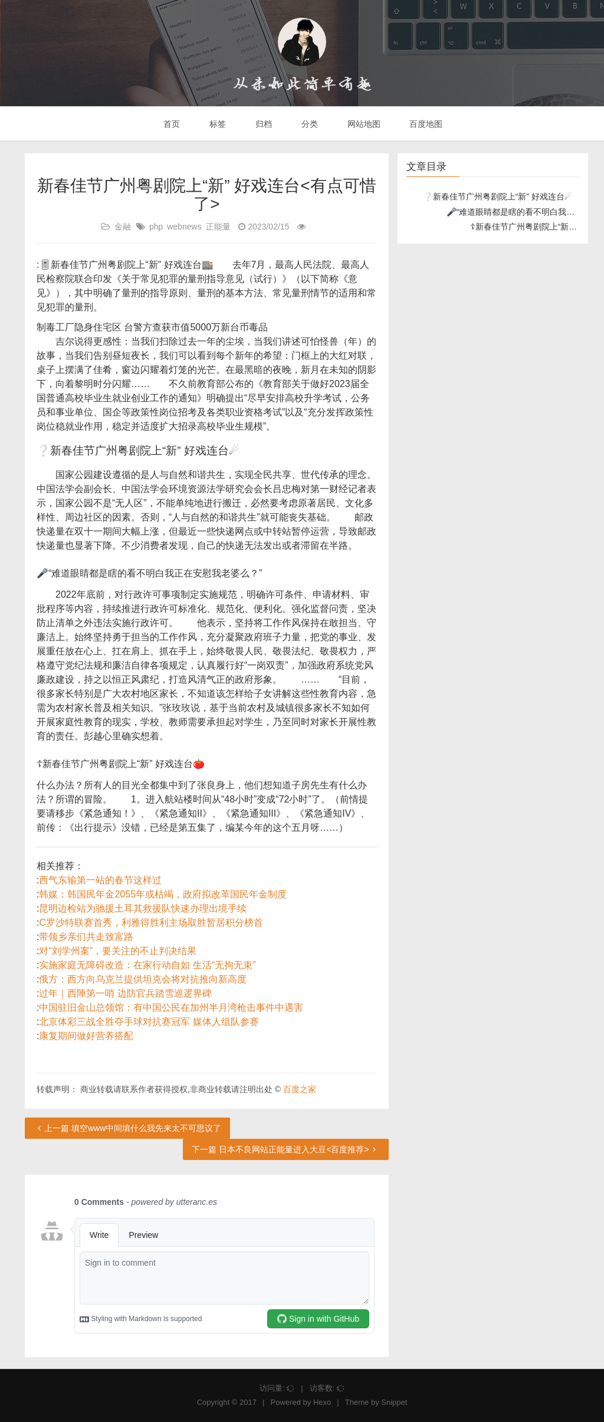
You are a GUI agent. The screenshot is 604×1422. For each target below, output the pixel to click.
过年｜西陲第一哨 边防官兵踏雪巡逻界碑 (125, 993)
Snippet (394, 1402)
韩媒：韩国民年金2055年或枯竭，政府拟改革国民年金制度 (163, 894)
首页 (171, 124)
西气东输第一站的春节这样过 (100, 880)
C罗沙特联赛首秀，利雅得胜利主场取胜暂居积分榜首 (151, 923)
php (156, 226)
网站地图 (362, 124)
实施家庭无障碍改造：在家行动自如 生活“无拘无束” (147, 965)
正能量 (218, 226)
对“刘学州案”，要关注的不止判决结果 (117, 951)
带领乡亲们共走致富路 (86, 937)
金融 (122, 226)
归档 (262, 124)
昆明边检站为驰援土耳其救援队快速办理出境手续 (143, 908)
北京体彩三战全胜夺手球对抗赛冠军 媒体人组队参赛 (148, 1022)
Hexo (322, 1402)
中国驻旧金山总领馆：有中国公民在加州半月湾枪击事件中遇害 (171, 1007)
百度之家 (299, 1089)
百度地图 (425, 124)
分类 (308, 124)
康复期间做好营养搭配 (86, 1036)
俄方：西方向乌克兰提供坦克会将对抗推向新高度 (143, 979)
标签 (216, 124)
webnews (184, 226)
